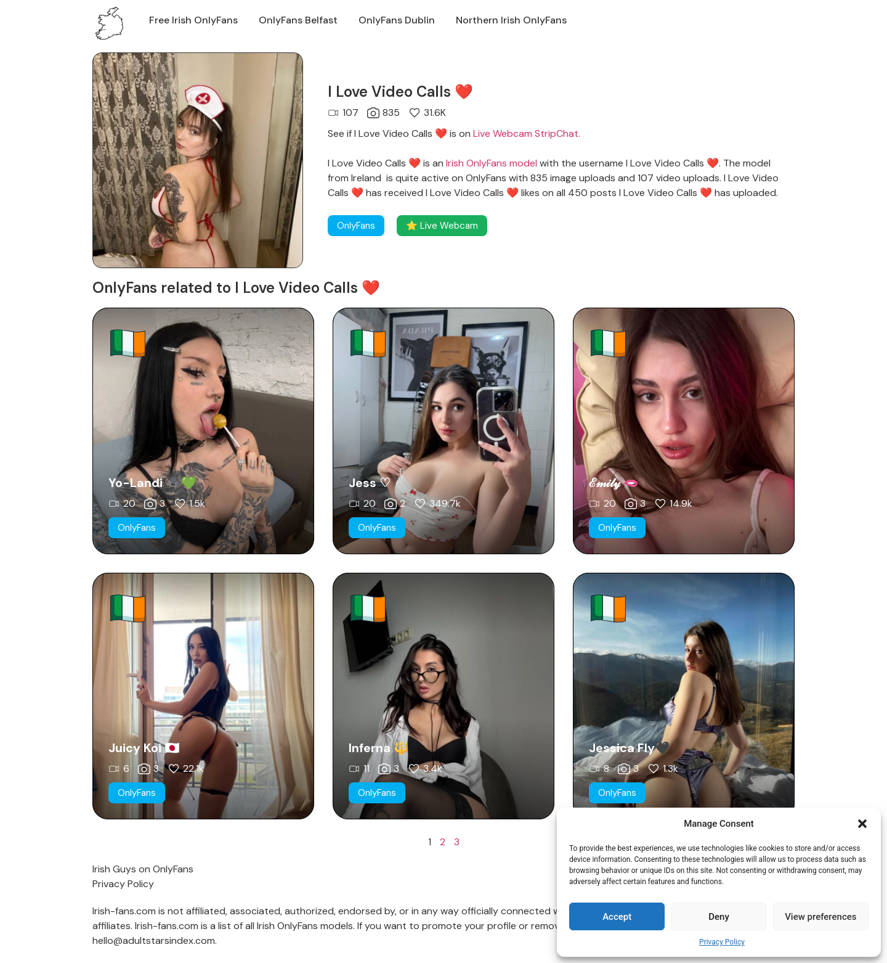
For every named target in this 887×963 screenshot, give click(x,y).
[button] (862, 824)
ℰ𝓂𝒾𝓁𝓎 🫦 (614, 483)
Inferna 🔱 (379, 748)
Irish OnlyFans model (491, 163)
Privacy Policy (722, 942)
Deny (718, 916)
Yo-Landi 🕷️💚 (152, 483)
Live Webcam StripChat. (526, 133)
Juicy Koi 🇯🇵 (144, 748)
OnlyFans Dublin (396, 20)
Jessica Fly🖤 (629, 748)
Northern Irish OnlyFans (511, 20)
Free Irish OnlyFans (193, 20)
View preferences (820, 916)
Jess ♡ (370, 483)
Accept (616, 916)
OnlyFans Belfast (298, 20)
